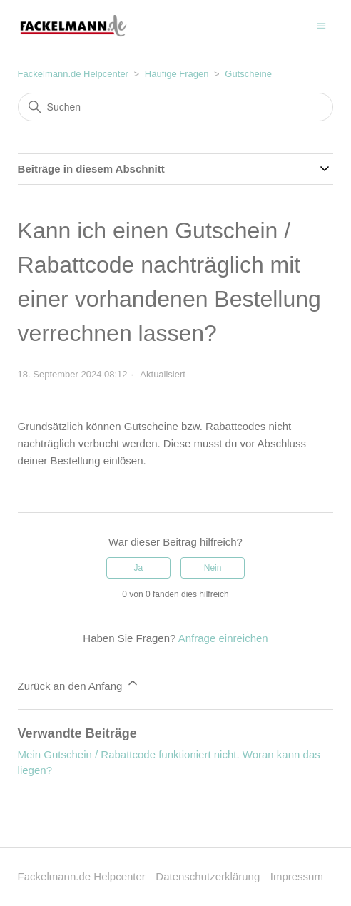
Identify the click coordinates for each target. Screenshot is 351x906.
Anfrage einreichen (223, 638)
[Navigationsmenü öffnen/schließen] (321, 25)
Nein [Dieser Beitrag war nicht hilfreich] (213, 568)
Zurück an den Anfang (79, 684)
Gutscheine (248, 73)
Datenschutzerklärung (208, 876)
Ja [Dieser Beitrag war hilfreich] (138, 568)
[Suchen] (176, 107)
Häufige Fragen (177, 73)
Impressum (296, 876)
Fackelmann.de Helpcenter (74, 73)
